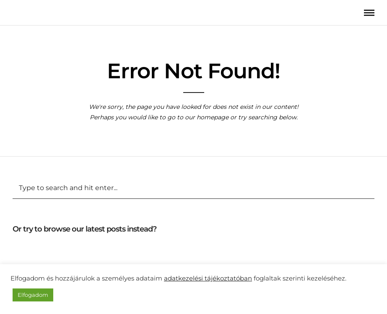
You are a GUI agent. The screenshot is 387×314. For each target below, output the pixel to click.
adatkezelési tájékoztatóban (208, 278)
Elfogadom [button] (33, 294)
